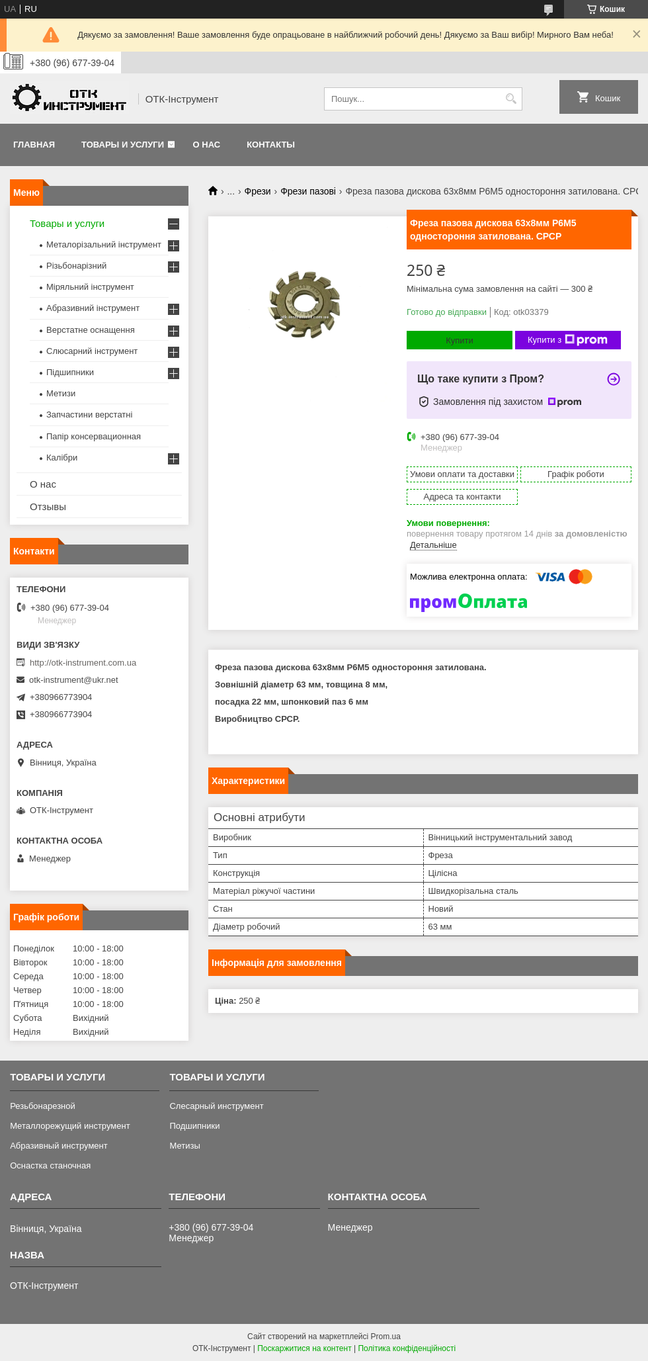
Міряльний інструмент (90, 287)
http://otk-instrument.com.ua (83, 663)
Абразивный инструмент (59, 1146)
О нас (207, 145)
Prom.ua (386, 1336)
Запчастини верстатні (89, 414)
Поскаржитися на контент (304, 1348)
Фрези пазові (308, 191)
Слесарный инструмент (216, 1106)
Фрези (258, 191)
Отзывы (48, 506)
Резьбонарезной (42, 1106)
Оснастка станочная (50, 1165)
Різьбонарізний (76, 266)
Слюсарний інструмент (92, 351)
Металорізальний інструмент (103, 244)
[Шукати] (510, 98)
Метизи (60, 393)
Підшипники (70, 372)
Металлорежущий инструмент (70, 1126)
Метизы (184, 1146)
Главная (34, 145)
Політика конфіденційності (407, 1348)
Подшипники (194, 1126)
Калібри (61, 457)
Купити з (568, 340)
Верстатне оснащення (90, 330)
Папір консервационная (93, 436)
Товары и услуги (122, 145)
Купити (459, 340)
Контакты (271, 145)
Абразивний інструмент (93, 308)
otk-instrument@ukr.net (73, 680)
